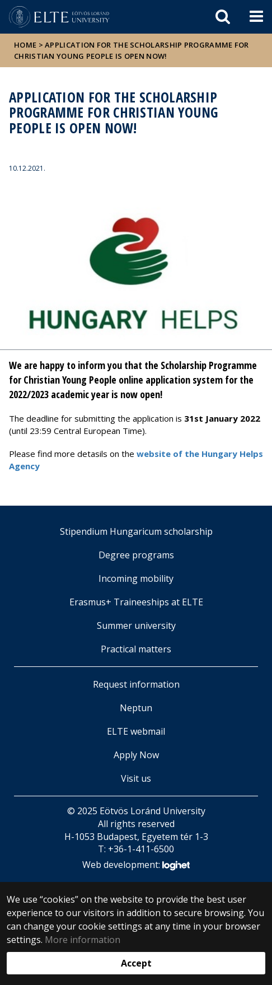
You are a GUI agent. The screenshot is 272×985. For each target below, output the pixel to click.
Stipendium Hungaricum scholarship (136, 531)
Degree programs (136, 555)
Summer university (136, 625)
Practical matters (136, 649)
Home (26, 45)
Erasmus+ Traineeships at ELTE (136, 602)
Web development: (135, 865)
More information (82, 939)
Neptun (136, 708)
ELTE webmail (136, 731)
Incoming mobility (136, 578)
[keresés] (222, 17)
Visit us (136, 778)
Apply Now (136, 755)
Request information (136, 684)
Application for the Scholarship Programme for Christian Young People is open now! (131, 50)
